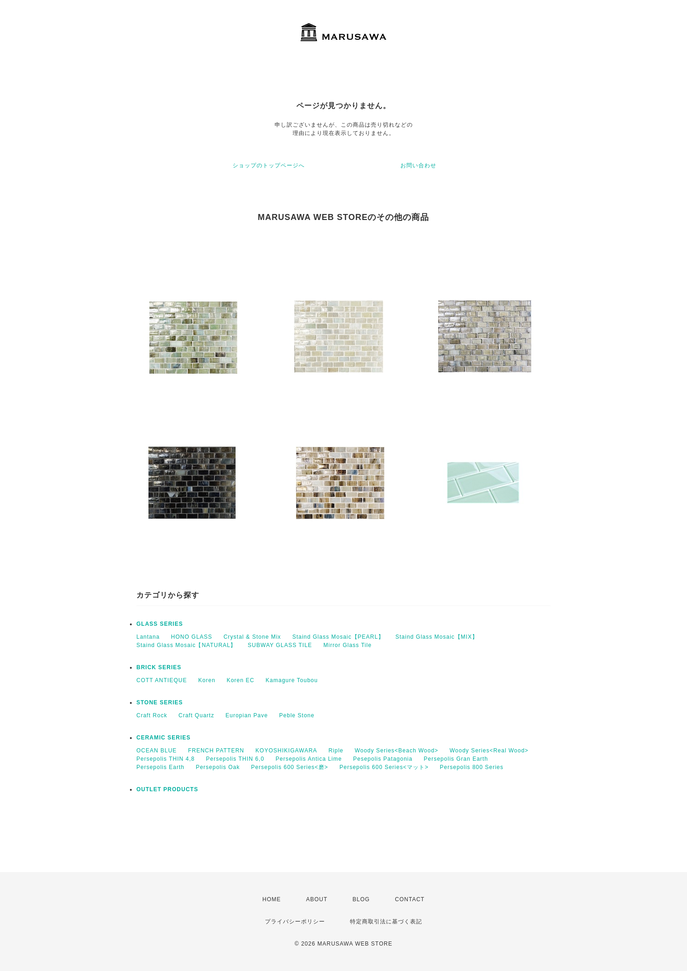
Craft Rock (151, 715)
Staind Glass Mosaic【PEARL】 (338, 637)
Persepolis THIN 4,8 (165, 759)
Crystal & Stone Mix (252, 637)
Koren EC (240, 680)
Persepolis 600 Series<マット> (384, 767)
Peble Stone (296, 715)
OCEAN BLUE (156, 750)
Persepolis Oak (217, 767)
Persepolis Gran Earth (456, 759)
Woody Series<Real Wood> (488, 750)
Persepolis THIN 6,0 (235, 759)
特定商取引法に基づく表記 (386, 921)
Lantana (147, 637)
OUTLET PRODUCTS (167, 789)
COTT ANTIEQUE (161, 680)
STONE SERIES (159, 702)
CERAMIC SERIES (163, 737)
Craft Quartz (196, 715)
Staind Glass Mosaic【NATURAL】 (186, 645)
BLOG (361, 899)
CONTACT (409, 899)
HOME (272, 899)
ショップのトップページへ (269, 165)
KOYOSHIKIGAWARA (286, 750)
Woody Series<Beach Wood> (396, 750)
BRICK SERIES (158, 667)
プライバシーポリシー (295, 921)
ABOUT (316, 899)
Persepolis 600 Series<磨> (289, 767)
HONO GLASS (191, 637)
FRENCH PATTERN (216, 750)
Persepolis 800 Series (471, 767)
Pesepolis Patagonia (382, 759)
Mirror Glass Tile (347, 645)
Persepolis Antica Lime (309, 759)
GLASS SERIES (159, 624)
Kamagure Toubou (292, 680)
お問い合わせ (418, 165)
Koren (206, 680)
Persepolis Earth (160, 767)
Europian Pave (247, 715)
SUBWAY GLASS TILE (280, 645)
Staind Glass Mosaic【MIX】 (436, 637)
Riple (335, 750)
